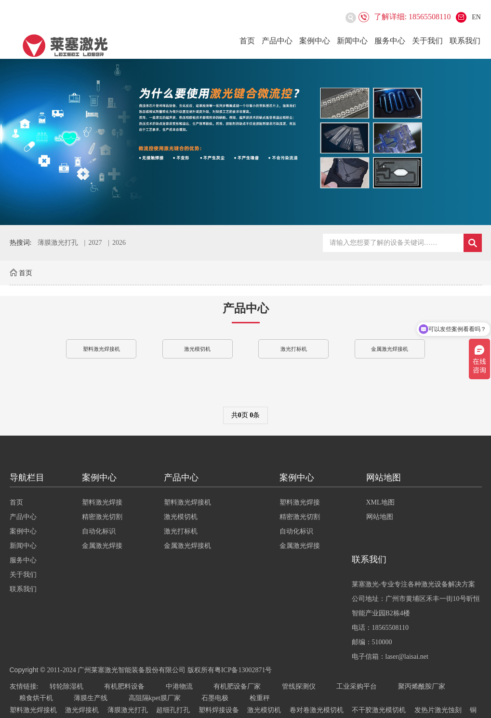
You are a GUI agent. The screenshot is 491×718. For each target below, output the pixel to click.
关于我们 (427, 41)
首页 (247, 41)
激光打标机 (293, 349)
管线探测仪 (299, 686)
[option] (245, 142)
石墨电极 (214, 698)
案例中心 (314, 41)
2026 (119, 242)
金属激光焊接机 (389, 349)
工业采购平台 (356, 686)
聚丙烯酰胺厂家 (421, 686)
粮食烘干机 (36, 698)
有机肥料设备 (124, 686)
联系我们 (465, 41)
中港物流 (179, 686)
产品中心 (277, 41)
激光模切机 (197, 349)
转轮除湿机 (66, 686)
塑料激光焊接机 (101, 349)
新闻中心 (352, 41)
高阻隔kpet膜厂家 (155, 698)
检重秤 (260, 698)
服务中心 (389, 41)
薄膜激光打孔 (58, 242)
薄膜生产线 (90, 698)
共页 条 (245, 415)
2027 (95, 242)
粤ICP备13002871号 (243, 670)
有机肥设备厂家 (237, 686)
